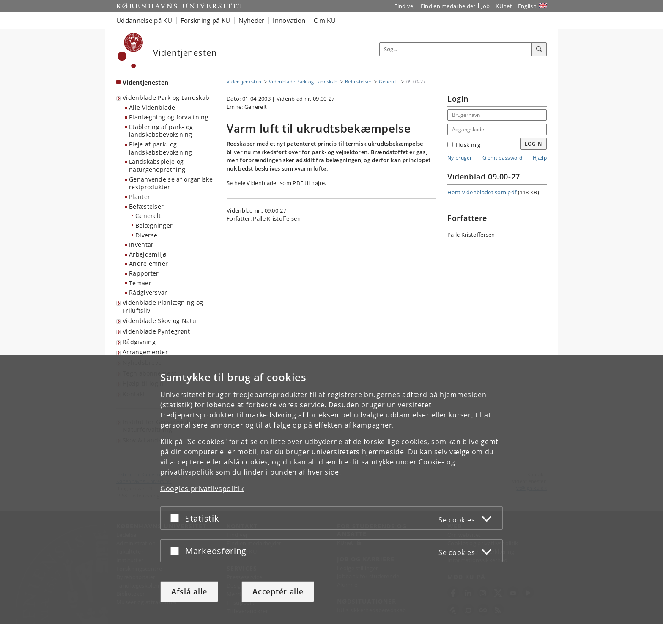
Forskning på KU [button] (205, 20)
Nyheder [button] (251, 20)
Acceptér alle (277, 591)
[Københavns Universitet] (130, 50)
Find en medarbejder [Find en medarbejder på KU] (448, 6)
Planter (139, 197)
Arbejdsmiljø (148, 254)
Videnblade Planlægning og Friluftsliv (163, 306)
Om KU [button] (325, 20)
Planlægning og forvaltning (168, 117)
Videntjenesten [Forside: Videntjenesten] (145, 82)
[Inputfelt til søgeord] (455, 49)
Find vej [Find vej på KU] (404, 6)
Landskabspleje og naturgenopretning (157, 165)
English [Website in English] (527, 6)
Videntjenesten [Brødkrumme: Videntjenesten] (244, 81)
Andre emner (148, 264)
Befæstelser (146, 206)
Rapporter (144, 273)
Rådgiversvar (148, 292)
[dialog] (331, 489)
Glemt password (502, 157)
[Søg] (539, 49)
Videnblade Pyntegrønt (156, 331)
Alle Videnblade (152, 107)
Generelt (148, 216)
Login (533, 143)
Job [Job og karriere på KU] (485, 6)
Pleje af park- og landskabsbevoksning (160, 148)
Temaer (140, 283)
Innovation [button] (289, 20)
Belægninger (154, 225)
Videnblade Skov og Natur (161, 321)
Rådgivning (139, 342)
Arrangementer (145, 352)
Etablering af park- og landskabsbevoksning (161, 131)
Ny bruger (459, 157)
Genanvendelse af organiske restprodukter (171, 183)
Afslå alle (189, 591)
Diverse (146, 235)
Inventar (141, 244)
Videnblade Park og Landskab (166, 98)
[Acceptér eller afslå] (176, 518)
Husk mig (463, 145)
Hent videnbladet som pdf (481, 192)
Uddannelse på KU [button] (144, 20)
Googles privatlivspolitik (202, 488)
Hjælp (540, 157)
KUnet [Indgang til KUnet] (504, 6)
